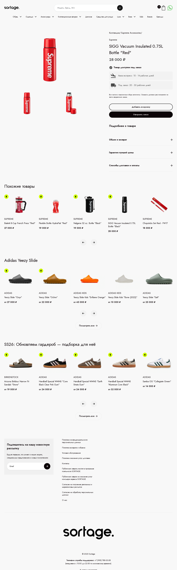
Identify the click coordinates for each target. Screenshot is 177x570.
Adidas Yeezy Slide (21, 260)
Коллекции (114, 33)
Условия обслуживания (71, 453)
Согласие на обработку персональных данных (77, 493)
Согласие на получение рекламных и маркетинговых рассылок (77, 485)
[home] (13, 8)
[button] (17, 17)
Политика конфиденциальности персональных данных (75, 441)
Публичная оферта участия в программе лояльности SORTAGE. (78, 470)
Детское (88, 17)
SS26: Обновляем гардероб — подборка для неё (50, 344)
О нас (64, 500)
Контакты (65, 463)
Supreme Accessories (131, 33)
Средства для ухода (104, 17)
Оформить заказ (140, 114)
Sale (141, 17)
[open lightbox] (48, 103)
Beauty (149, 17)
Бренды (160, 17)
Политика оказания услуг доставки (76, 458)
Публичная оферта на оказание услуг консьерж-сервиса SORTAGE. (77, 478)
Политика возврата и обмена (73, 447)
